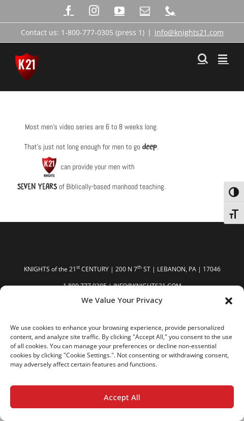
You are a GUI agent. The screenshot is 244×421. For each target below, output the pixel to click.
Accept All (122, 397)
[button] (229, 300)
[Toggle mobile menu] (223, 58)
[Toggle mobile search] (203, 58)
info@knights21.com (189, 32)
